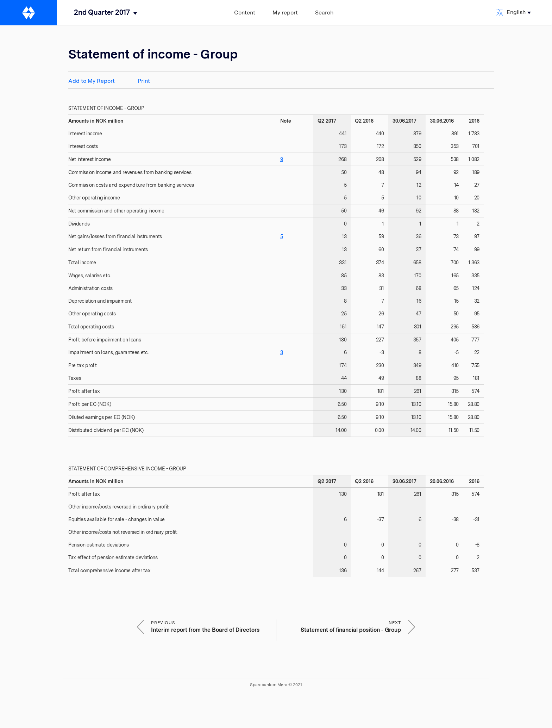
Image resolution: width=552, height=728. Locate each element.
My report (285, 12)
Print (144, 81)
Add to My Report (91, 81)
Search (324, 12)
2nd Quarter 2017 (102, 12)
